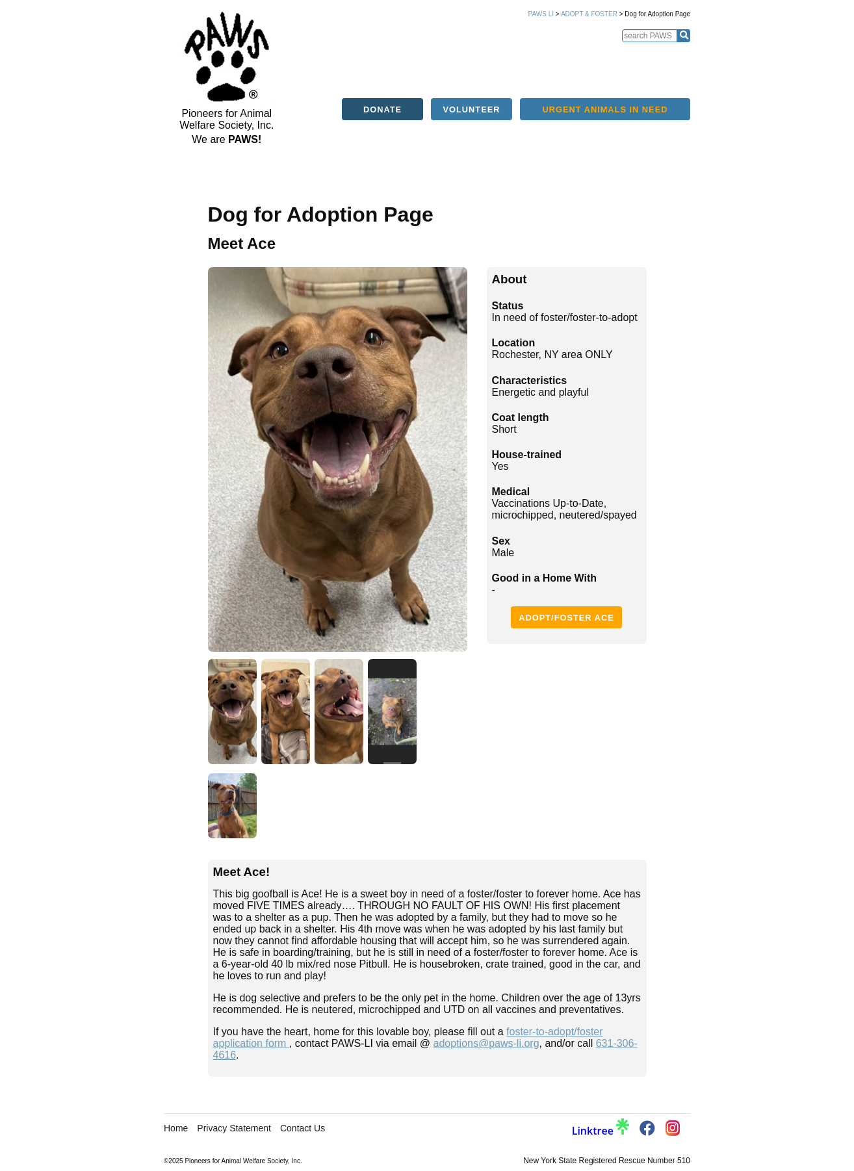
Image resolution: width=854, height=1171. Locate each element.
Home (319, 57)
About (354, 57)
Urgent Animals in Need (605, 83)
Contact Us (302, 1128)
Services (561, 57)
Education (510, 57)
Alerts (462, 57)
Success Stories (628, 57)
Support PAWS (706, 57)
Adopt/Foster (407, 57)
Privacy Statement (234, 1128)
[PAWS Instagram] (673, 1129)
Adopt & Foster (589, 14)
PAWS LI (541, 14)
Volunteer (471, 83)
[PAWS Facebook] (647, 1130)
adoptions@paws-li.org (486, 1043)
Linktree (600, 1131)
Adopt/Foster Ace (566, 618)
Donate (382, 83)
